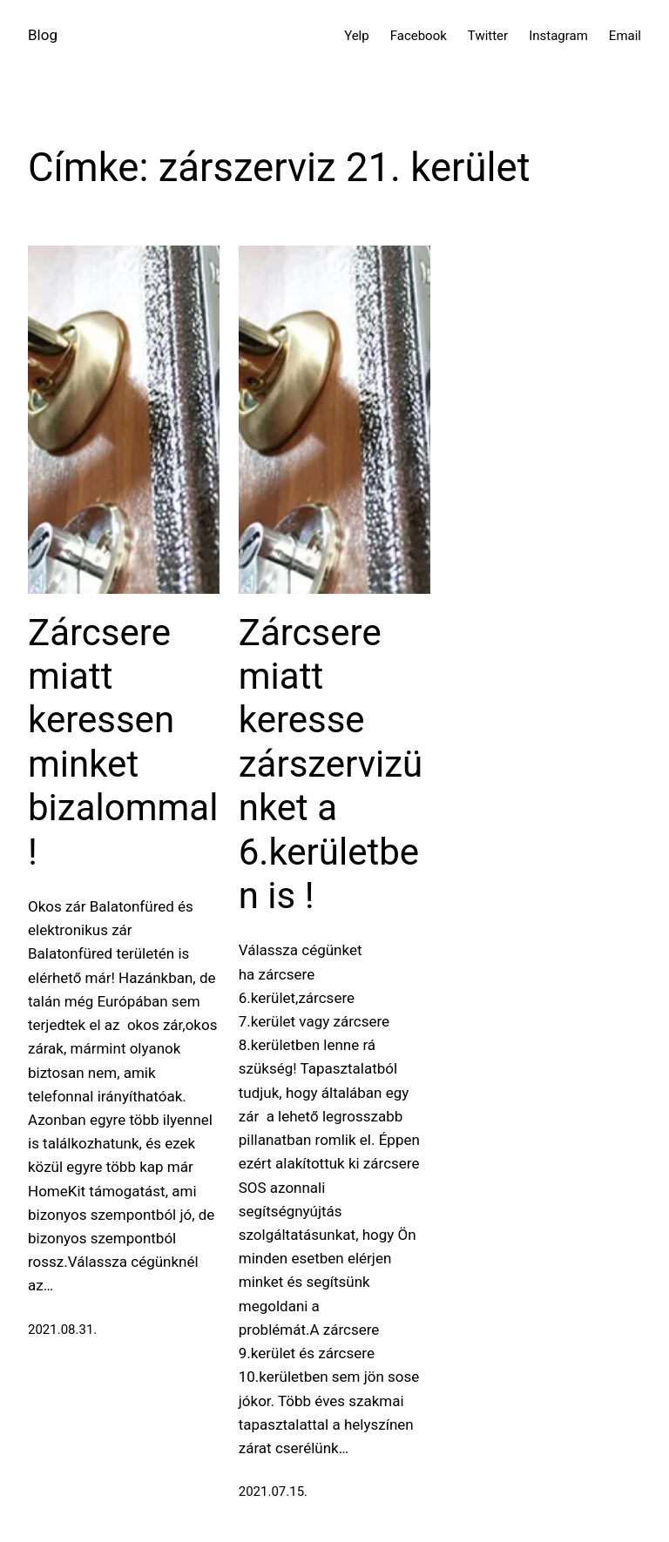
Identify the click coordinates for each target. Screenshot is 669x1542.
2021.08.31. (62, 1329)
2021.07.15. (273, 1491)
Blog (42, 35)
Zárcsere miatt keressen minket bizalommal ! (123, 742)
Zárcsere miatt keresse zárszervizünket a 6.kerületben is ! (331, 764)
